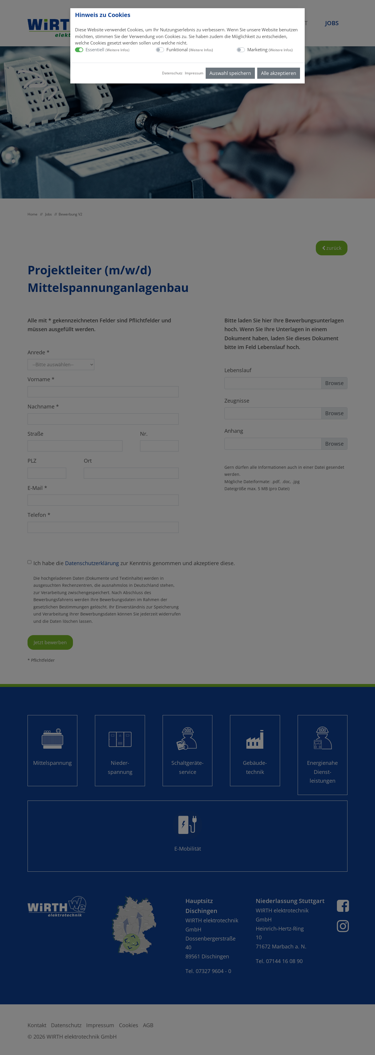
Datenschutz (172, 73)
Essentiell (107, 49)
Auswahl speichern (230, 73)
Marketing (270, 49)
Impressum (194, 73)
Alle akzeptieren (278, 73)
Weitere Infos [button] (117, 49)
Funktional (189, 49)
